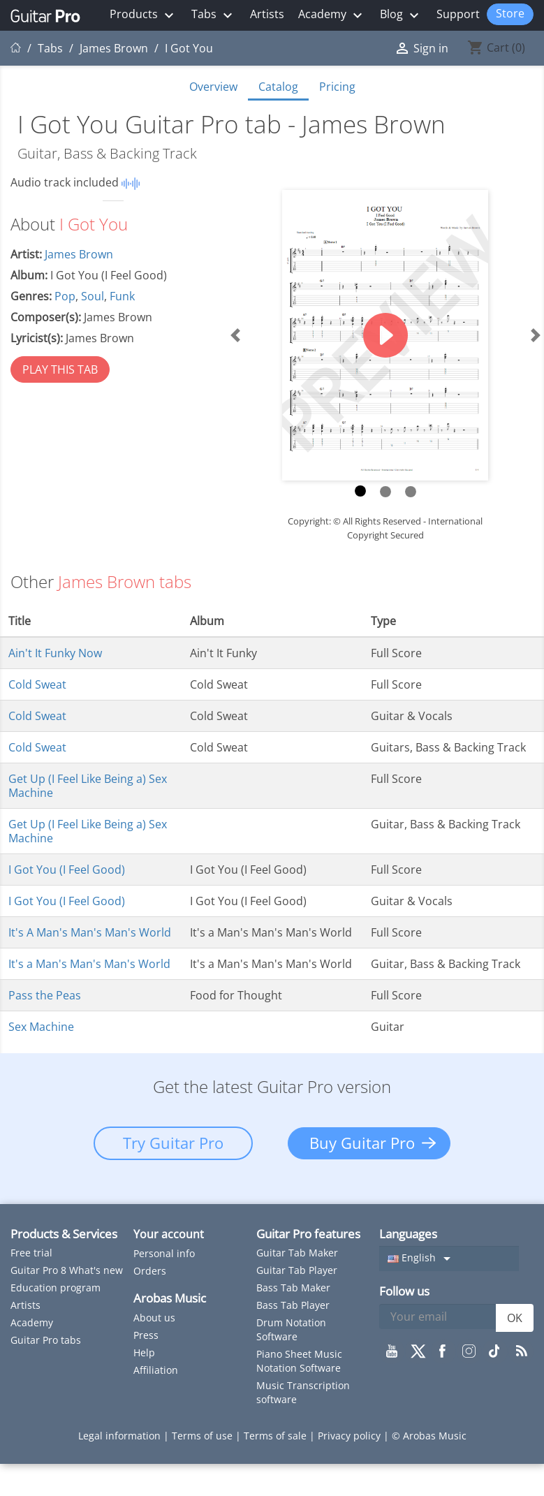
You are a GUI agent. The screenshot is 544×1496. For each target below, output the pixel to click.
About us (154, 1317)
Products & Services (63, 1234)
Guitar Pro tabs (45, 1340)
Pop (64, 296)
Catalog (278, 86)
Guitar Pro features (308, 1234)
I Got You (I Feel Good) (66, 869)
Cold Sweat (37, 684)
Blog (401, 15)
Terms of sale (276, 1435)
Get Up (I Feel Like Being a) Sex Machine (87, 785)
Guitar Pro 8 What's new (66, 1270)
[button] (234, 335)
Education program (55, 1287)
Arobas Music (169, 1298)
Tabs (213, 15)
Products (143, 15)
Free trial (31, 1252)
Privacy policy (350, 1435)
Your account (168, 1234)
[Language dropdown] (449, 1258)
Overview (213, 86)
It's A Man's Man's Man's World (89, 932)
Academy (332, 15)
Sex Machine (41, 1026)
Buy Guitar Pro (362, 1142)
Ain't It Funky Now (55, 653)
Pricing (337, 86)
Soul (92, 296)
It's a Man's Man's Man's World (89, 963)
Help (144, 1352)
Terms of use (203, 1435)
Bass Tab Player (293, 1305)
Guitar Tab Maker (297, 1252)
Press (146, 1335)
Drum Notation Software (291, 1329)
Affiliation (155, 1370)
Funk (122, 296)
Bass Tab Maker (293, 1287)
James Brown (79, 254)
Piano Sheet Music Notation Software (299, 1360)
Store (510, 13)
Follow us (404, 1291)
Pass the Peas (44, 995)
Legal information (120, 1435)
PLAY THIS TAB (60, 369)
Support (458, 14)
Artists (267, 14)
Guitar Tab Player (296, 1270)
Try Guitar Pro (173, 1142)
